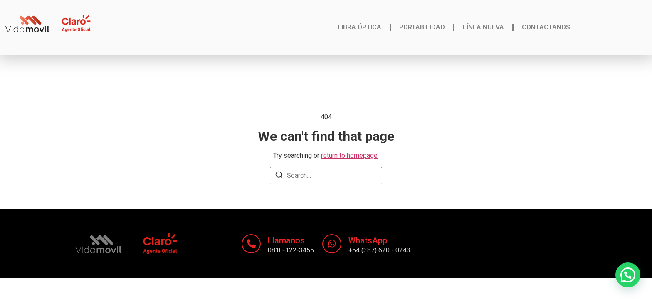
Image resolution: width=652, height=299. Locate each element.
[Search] (279, 176)
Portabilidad (422, 27)
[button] (627, 274)
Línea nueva (483, 27)
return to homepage (349, 155)
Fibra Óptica (359, 27)
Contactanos (546, 27)
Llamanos (286, 240)
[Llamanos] (251, 243)
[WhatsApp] (331, 243)
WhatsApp (367, 240)
